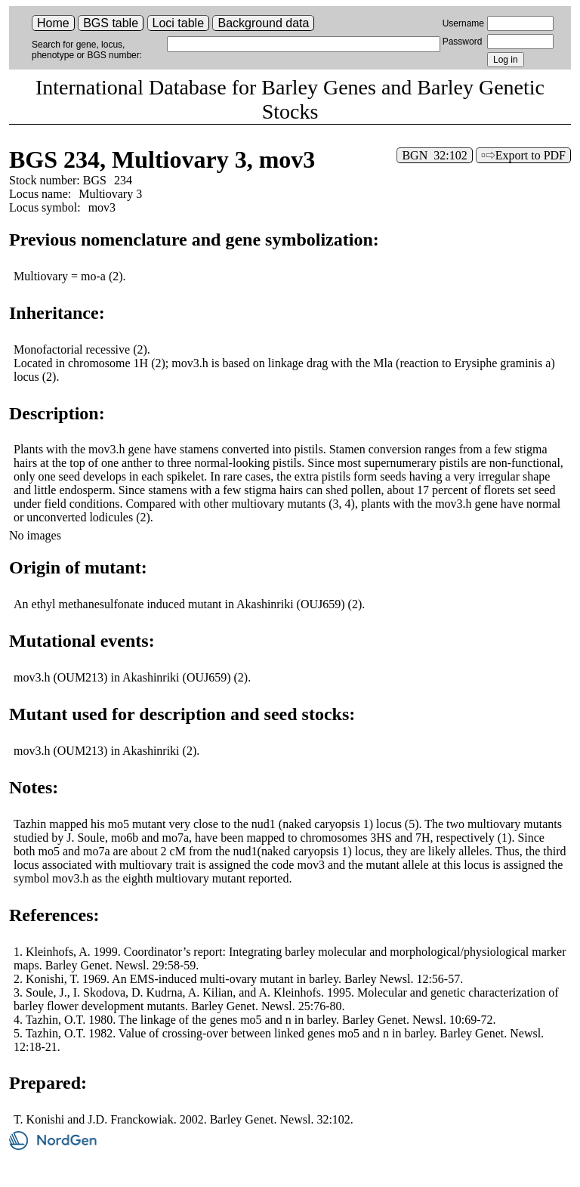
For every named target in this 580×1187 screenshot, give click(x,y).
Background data (263, 23)
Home (53, 23)
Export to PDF (530, 155)
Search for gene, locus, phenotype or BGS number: (87, 49)
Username (463, 23)
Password (463, 41)
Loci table (179, 23)
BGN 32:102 (434, 155)
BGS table (110, 23)
